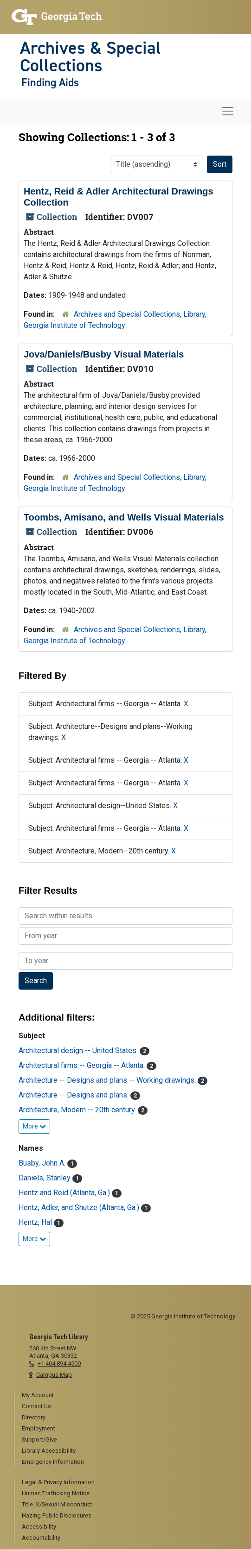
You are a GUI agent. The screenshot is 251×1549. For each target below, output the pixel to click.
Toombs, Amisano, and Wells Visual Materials (124, 517)
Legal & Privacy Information (58, 1482)
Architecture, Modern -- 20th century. (78, 1109)
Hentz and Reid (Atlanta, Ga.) (65, 1192)
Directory (33, 1417)
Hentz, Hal (36, 1222)
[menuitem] (129, 1396)
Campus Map (54, 1374)
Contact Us (36, 1406)
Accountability (41, 1537)
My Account (38, 1395)
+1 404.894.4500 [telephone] (59, 1363)
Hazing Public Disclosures (56, 1515)
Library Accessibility (49, 1450)
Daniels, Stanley (45, 1177)
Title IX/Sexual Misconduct (57, 1504)
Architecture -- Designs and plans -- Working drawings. (108, 1080)
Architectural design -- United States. (79, 1050)
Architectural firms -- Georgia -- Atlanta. (83, 1065)
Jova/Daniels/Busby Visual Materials (104, 354)
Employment (38, 1428)
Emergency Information (53, 1461)
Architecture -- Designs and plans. (74, 1095)
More (34, 1126)
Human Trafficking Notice (56, 1493)
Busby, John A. (43, 1163)
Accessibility (39, 1526)
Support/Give (39, 1439)
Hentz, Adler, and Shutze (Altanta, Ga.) (80, 1207)
